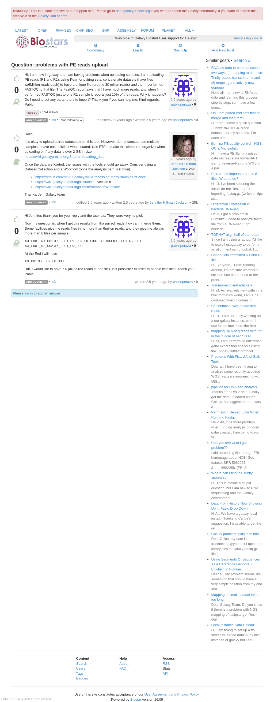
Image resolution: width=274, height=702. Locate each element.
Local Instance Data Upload (232, 625)
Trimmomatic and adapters (232, 285)
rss (258, 38)
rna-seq (31, 112)
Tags (79, 673)
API (165, 673)
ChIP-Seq (84, 30)
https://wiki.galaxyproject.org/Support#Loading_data (64, 157)
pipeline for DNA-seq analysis (234, 387)
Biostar (135, 699)
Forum (147, 30)
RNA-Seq (63, 30)
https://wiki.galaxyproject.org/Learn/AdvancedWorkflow (77, 187)
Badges (82, 678)
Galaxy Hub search (52, 16)
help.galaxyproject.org (133, 11)
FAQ (122, 668)
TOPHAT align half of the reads (235, 235)
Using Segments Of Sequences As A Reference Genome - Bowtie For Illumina (235, 564)
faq (248, 38)
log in (28, 293)
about (238, 38)
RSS (166, 664)
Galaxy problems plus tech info (235, 534)
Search (81, 664)
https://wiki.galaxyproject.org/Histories (64, 182)
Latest (21, 30)
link (53, 120)
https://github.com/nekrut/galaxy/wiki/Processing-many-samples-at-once (90, 177)
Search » (242, 60)
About (123, 664)
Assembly (126, 30)
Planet (168, 30)
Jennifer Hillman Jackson (169, 202)
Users (80, 668)
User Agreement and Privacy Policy (171, 694)
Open (43, 30)
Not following (71, 120)
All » (189, 30)
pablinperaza (181, 104)
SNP (105, 30)
